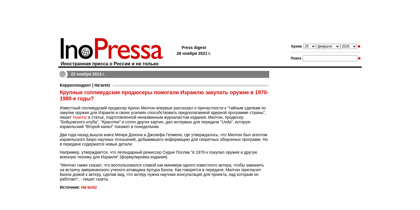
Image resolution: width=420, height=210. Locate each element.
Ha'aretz (89, 187)
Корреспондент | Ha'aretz (85, 85)
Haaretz (80, 117)
